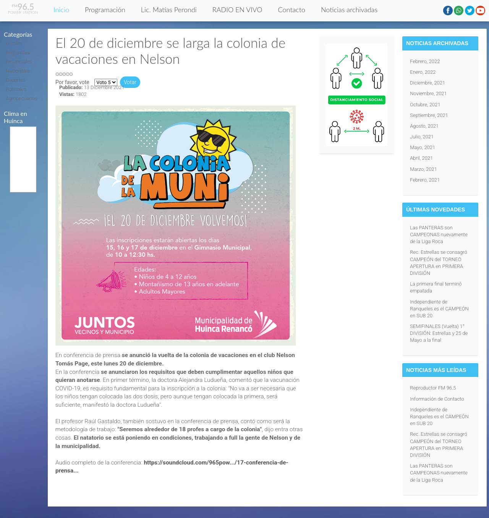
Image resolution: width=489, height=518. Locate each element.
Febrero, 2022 (425, 61)
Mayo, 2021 (422, 147)
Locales (14, 43)
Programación (105, 9)
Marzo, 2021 (423, 169)
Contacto (291, 9)
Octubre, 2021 (425, 104)
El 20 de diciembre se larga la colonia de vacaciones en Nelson (170, 50)
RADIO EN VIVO (237, 9)
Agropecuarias (21, 98)
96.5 (23, 7)
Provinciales (19, 62)
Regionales (18, 52)
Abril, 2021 (421, 158)
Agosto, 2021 (424, 126)
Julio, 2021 (422, 137)
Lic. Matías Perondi (169, 9)
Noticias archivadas (349, 9)
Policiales (16, 89)
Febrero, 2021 (425, 180)
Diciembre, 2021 (427, 83)
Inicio (61, 9)
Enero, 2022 (423, 72)
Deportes (16, 80)
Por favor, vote (72, 82)
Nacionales (18, 71)
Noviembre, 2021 (428, 93)
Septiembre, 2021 (429, 115)
